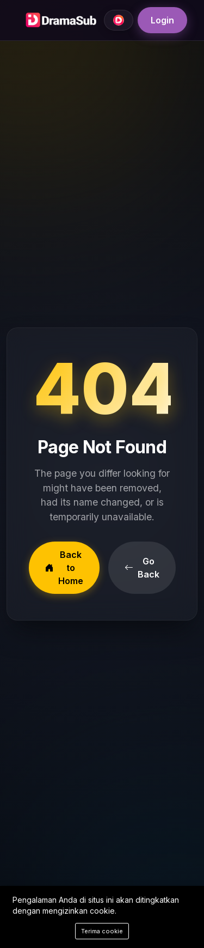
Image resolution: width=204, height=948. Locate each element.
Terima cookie (102, 931)
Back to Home (64, 567)
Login (162, 20)
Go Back (142, 568)
